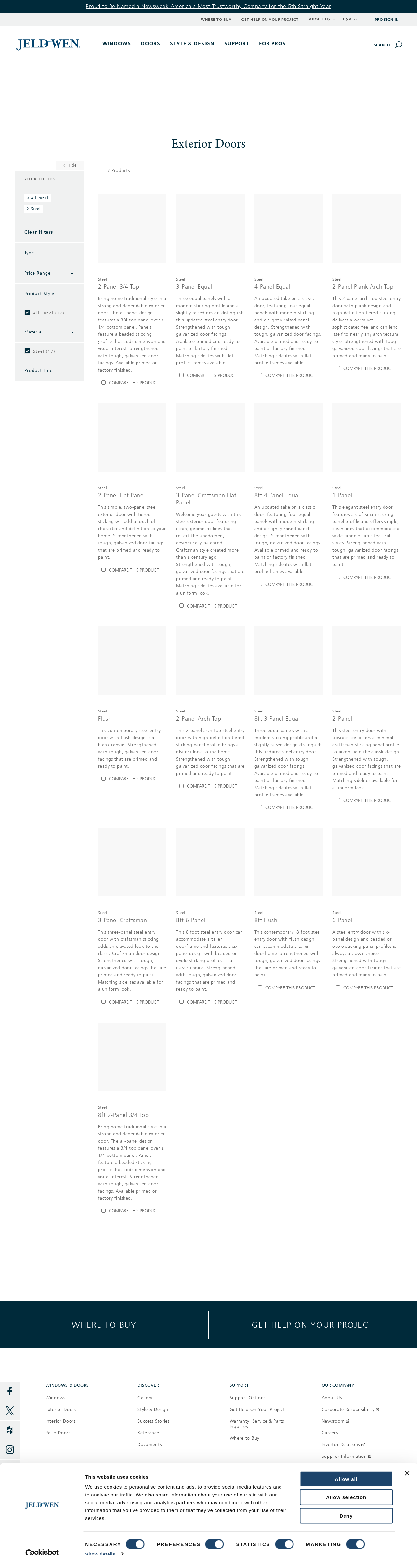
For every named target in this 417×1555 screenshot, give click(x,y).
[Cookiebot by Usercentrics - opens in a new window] (42, 1542)
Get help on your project (313, 1325)
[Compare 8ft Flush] (288, 988)
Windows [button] (116, 43)
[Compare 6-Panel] (366, 988)
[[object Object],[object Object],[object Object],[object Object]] (132, 325)
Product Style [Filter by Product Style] (49, 293)
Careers (330, 1433)
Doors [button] (150, 43)
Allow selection (346, 1485)
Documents (149, 1444)
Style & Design (152, 1409)
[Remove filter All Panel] (37, 198)
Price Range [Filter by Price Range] (49, 273)
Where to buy (104, 1325)
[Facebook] (10, 1391)
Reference (148, 1433)
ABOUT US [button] (322, 19)
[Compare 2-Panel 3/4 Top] (132, 383)
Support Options (248, 1398)
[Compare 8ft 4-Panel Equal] (288, 584)
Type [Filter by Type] (49, 252)
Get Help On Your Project (257, 1409)
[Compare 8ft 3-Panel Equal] (288, 808)
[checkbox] (27, 312)
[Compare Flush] (132, 779)
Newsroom (335, 1421)
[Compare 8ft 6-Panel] (210, 1002)
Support (236, 43)
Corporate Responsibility (351, 1409)
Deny (346, 1504)
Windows (55, 1398)
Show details (100, 1542)
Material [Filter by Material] (49, 332)
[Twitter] (10, 1411)
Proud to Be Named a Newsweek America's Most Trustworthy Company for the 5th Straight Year (208, 6)
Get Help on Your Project (269, 19)
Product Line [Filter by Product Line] (49, 370)
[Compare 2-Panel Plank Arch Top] (366, 368)
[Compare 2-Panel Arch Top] (210, 786)
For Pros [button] (272, 43)
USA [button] (350, 19)
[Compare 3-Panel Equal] (210, 376)
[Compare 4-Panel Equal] (288, 376)
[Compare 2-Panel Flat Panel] (132, 570)
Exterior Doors (61, 1409)
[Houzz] (10, 1430)
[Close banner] (407, 1461)
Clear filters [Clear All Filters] (38, 232)
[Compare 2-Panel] (366, 800)
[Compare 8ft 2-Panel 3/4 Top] (132, 1211)
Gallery (144, 1398)
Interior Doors (61, 1421)
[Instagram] (10, 1450)
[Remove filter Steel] (33, 209)
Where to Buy (216, 19)
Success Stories (153, 1421)
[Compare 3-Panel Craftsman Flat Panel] (210, 606)
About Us (332, 1398)
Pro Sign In (387, 19)
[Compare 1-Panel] (366, 577)
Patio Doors (58, 1433)
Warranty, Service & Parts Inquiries (257, 1423)
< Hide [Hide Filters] (70, 165)
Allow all (346, 1467)
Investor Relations (343, 1444)
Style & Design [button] (192, 43)
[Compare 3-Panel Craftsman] (132, 1002)
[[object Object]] (48, 44)
